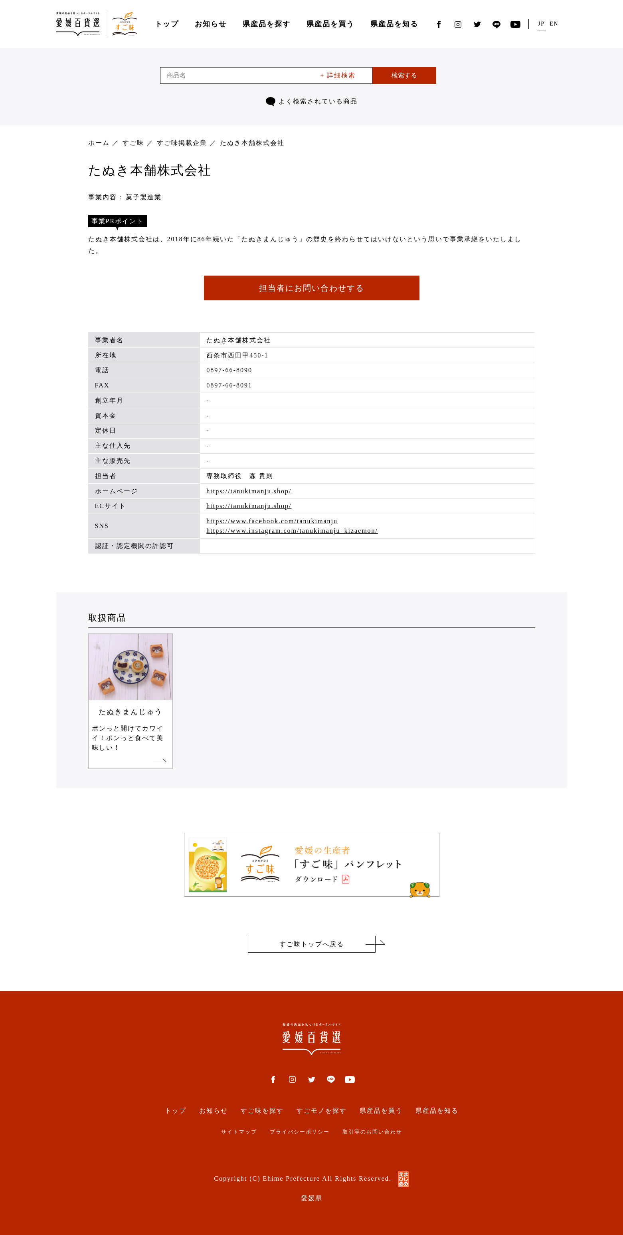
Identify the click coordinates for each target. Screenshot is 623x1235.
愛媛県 (311, 1198)
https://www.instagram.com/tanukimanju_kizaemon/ (292, 530)
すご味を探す (262, 1110)
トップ (167, 24)
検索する (404, 75)
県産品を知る (394, 24)
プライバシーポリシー (300, 1132)
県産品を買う (330, 24)
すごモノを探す (322, 1110)
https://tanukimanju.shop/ (248, 491)
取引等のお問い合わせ (372, 1132)
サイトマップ (239, 1132)
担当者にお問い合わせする (311, 288)
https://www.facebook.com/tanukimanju (272, 521)
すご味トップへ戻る (311, 944)
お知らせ (211, 24)
